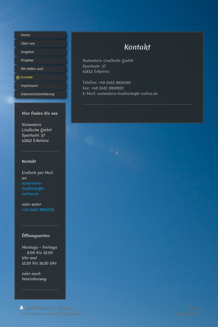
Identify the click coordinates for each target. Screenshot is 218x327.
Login (193, 308)
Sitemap (66, 308)
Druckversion (37, 308)
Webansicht (186, 313)
